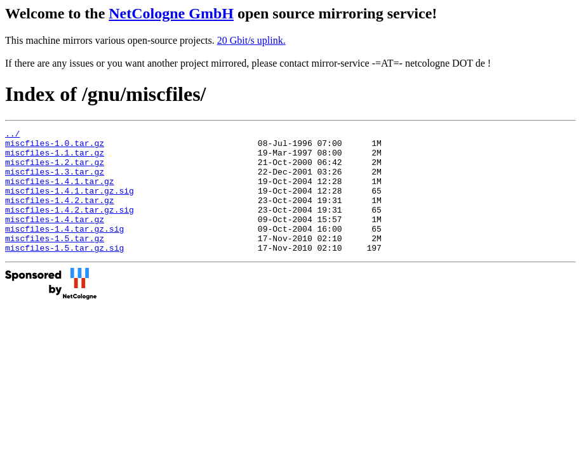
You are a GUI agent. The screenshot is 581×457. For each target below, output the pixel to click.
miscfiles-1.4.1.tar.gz (59, 192)
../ (12, 135)
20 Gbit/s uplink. (251, 40)
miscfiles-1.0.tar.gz (54, 146)
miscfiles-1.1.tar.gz (54, 158)
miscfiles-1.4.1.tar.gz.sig (69, 203)
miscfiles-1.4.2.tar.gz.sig (69, 226)
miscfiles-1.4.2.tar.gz (59, 215)
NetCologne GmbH (171, 13)
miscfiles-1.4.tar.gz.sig (64, 249)
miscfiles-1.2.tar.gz (54, 169)
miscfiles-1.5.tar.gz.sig (64, 272)
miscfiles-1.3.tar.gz (54, 181)
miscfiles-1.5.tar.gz (54, 261)
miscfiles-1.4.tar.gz (54, 238)
